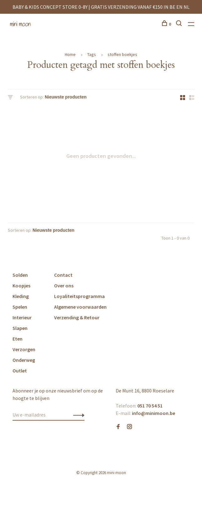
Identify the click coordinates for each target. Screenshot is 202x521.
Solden (20, 275)
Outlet (20, 370)
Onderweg (24, 360)
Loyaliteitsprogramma (79, 296)
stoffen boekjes (122, 54)
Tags (91, 54)
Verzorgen (24, 349)
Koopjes (21, 285)
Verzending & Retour (76, 317)
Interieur (22, 317)
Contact (63, 275)
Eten (18, 339)
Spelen (20, 307)
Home (70, 54)
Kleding (21, 296)
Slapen (20, 328)
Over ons (63, 285)
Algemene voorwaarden (80, 307)
